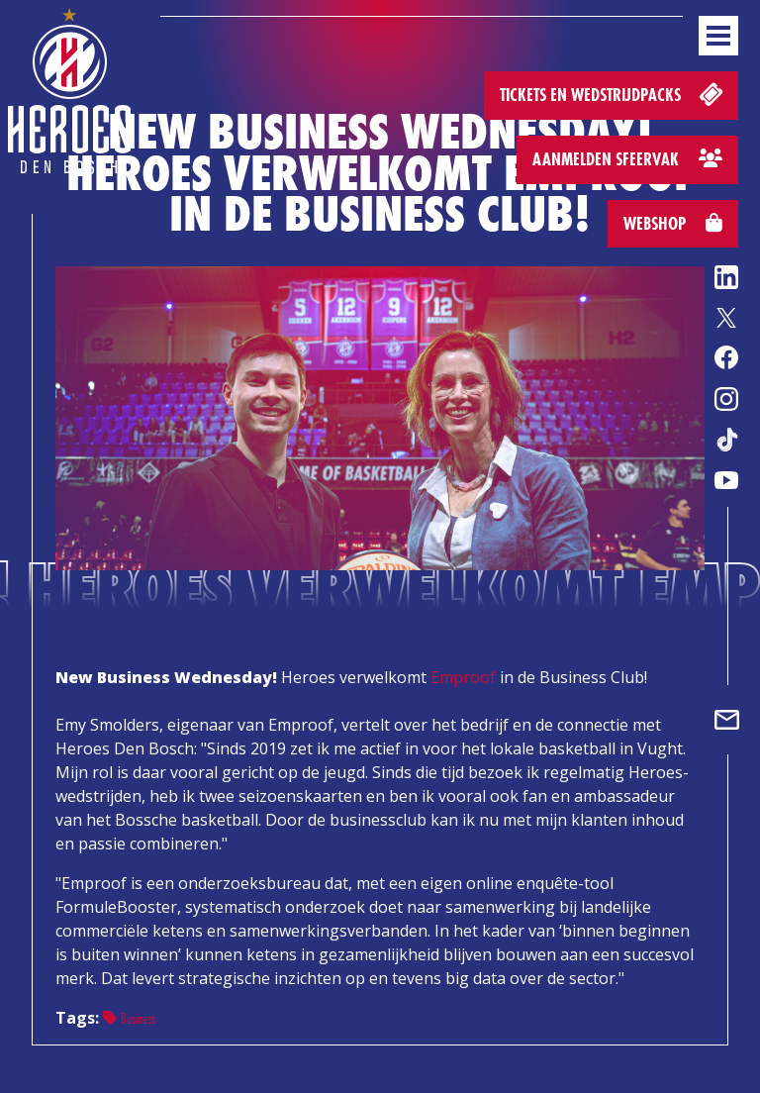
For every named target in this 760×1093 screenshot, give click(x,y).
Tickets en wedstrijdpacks (613, 93)
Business (129, 1018)
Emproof (463, 677)
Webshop (672, 223)
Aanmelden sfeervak (627, 159)
